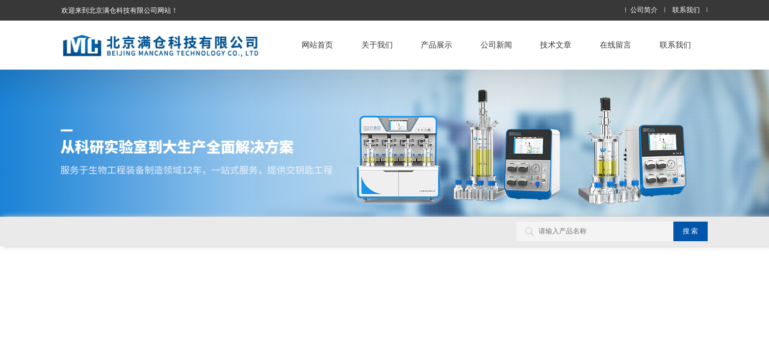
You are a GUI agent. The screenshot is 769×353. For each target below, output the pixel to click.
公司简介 (644, 10)
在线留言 (615, 45)
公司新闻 (496, 45)
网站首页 (317, 45)
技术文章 (555, 45)
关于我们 (377, 45)
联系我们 (686, 10)
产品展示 (436, 45)
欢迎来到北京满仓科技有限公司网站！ (119, 10)
